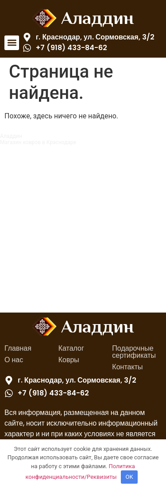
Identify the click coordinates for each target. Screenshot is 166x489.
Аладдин (97, 18)
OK (129, 476)
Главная (17, 348)
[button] (11, 42)
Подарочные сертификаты (134, 351)
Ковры (68, 360)
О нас (13, 360)
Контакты (127, 367)
